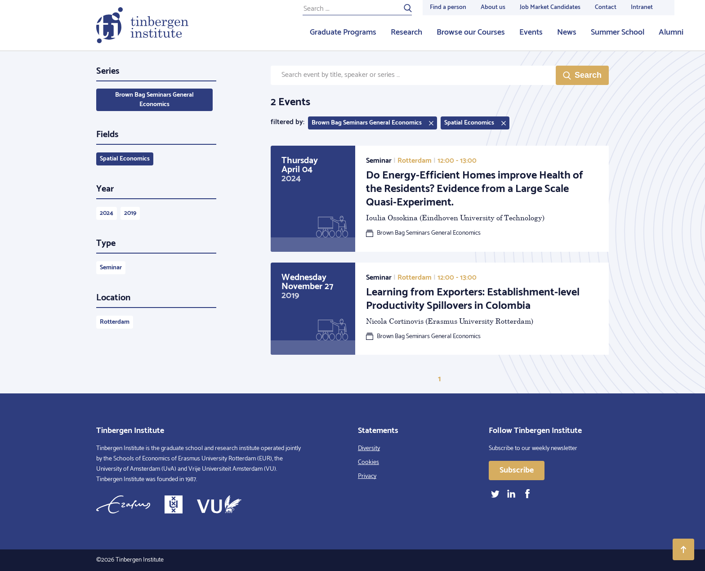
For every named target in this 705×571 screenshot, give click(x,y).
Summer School (617, 32)
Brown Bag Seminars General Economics (154, 100)
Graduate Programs (343, 32)
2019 (130, 213)
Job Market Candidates (550, 7)
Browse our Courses (471, 32)
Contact (605, 7)
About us (493, 7)
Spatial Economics (125, 159)
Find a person (448, 7)
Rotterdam (114, 322)
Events (531, 32)
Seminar (111, 268)
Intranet (642, 7)
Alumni (671, 32)
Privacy (367, 476)
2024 (106, 213)
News (566, 32)
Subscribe (517, 470)
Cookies (368, 462)
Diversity (369, 448)
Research (406, 32)
